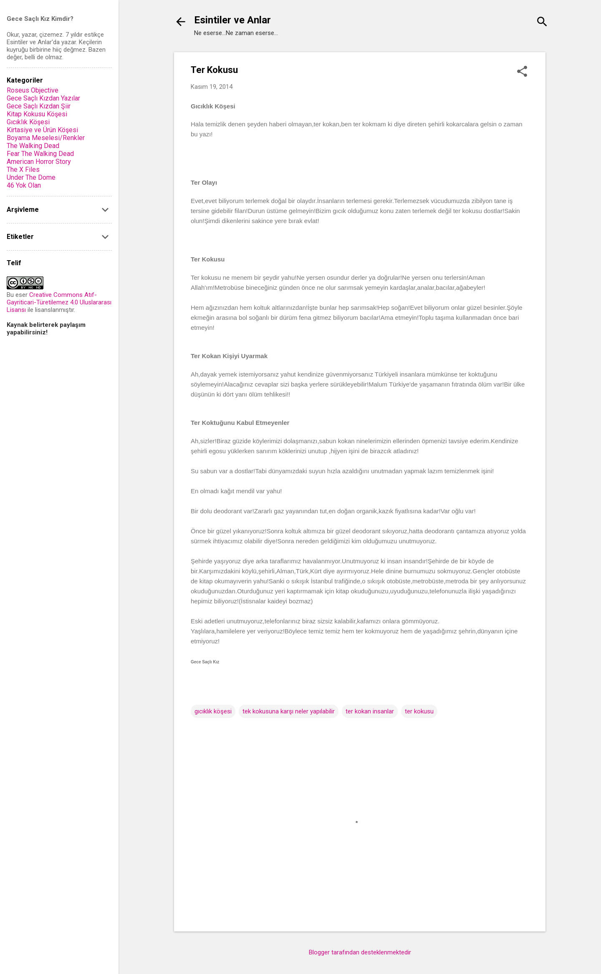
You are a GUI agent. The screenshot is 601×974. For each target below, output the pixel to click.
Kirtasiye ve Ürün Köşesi (42, 130)
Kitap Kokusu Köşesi (37, 114)
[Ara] (542, 22)
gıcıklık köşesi (213, 711)
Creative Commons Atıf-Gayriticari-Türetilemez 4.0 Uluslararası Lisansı (59, 302)
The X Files (23, 169)
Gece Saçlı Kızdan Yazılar (43, 98)
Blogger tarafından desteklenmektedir (360, 952)
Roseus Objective (32, 90)
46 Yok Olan (24, 185)
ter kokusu (419, 711)
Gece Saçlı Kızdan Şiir (39, 106)
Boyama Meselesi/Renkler (46, 138)
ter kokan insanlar (370, 711)
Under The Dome (31, 177)
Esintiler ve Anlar (232, 20)
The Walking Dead (33, 146)
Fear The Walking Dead (40, 154)
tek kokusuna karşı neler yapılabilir (288, 711)
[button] (522, 72)
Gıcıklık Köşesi (28, 122)
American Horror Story (39, 162)
